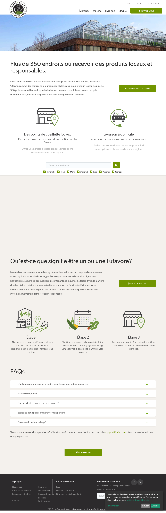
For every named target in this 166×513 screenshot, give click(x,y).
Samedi (118, 172)
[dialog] (134, 500)
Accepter (155, 506)
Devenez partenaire (65, 489)
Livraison (110, 10)
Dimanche (51, 172)
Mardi (72, 172)
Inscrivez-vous (146, 10)
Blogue (123, 10)
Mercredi (84, 172)
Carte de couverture (21, 489)
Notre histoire (44, 489)
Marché (97, 10)
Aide (139, 4)
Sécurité (42, 496)
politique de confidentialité (138, 500)
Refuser (145, 506)
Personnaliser (113, 506)
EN (128, 4)
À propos (84, 10)
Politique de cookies (44, 500)
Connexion (154, 4)
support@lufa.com (115, 432)
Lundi (62, 172)
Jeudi (95, 172)
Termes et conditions (83, 509)
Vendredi (106, 172)
